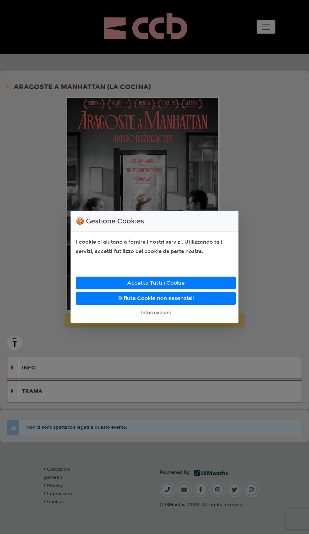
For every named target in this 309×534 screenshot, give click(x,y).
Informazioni (156, 313)
